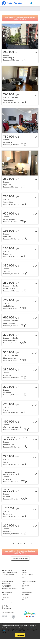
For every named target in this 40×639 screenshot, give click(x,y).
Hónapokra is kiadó (6, 608)
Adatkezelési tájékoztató (8, 574)
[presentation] (4, 36)
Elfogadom (20, 635)
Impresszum (5, 576)
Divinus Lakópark (26, 587)
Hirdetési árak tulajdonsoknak (9, 588)
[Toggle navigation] (35, 3)
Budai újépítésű (25, 598)
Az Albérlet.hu (25, 576)
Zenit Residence (25, 585)
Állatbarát (4, 605)
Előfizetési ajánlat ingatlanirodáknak (6, 585)
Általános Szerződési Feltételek (9, 572)
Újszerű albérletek (6, 607)
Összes (23, 583)
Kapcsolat (24, 572)
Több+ (23, 578)
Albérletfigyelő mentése (20, 558)
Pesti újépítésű (5, 598)
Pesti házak (4, 596)
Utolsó (31, 544)
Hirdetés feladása (6, 583)
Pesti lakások (5, 594)
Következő (24, 544)
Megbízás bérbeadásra (27, 574)
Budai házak (25, 596)
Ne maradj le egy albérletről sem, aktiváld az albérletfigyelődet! (20, 18)
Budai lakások (25, 594)
